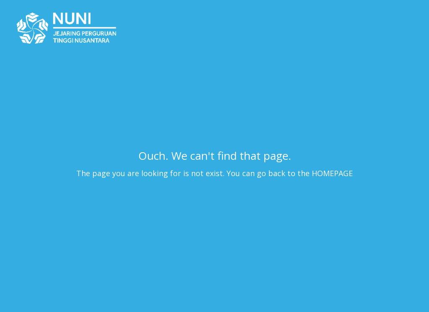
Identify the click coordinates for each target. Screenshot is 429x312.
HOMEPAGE (332, 173)
